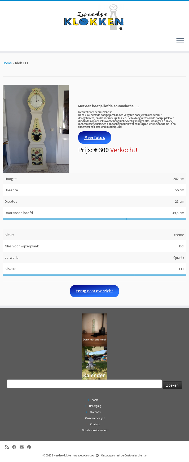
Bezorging (95, 406)
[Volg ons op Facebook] (16, 447)
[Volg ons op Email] (23, 447)
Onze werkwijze (95, 418)
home (95, 400)
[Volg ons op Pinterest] (30, 447)
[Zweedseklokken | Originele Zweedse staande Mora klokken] (94, 17)
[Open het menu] (180, 41)
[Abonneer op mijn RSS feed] (8, 447)
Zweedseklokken (62, 455)
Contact (95, 424)
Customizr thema (135, 455)
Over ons (95, 412)
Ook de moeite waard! (95, 430)
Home (7, 63)
